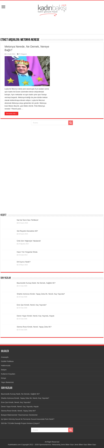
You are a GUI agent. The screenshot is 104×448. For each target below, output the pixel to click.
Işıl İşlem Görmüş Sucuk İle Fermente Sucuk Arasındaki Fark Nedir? (27, 419)
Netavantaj (56, 445)
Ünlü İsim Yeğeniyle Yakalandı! (29, 241)
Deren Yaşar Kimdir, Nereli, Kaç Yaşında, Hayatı (35, 316)
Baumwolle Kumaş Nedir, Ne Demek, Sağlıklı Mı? (36, 283)
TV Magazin (23, 54)
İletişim (3, 370)
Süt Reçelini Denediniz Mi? (27, 231)
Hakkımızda (5, 365)
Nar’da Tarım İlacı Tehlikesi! (27, 220)
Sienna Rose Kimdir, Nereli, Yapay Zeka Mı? (34, 327)
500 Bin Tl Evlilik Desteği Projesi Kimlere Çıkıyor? (20, 423)
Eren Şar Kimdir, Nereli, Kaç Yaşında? (31, 305)
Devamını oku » (11, 114)
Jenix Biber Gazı (67, 445)
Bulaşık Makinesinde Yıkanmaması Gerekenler (19, 415)
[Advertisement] (52, 25)
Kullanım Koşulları (8, 374)
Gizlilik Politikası (7, 361)
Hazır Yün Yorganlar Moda (27, 252)
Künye (3, 378)
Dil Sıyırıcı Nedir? (23, 262)
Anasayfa (4, 357)
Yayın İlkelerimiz (7, 382)
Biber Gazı (92, 445)
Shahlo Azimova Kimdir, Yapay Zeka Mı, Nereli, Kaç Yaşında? (41, 294)
